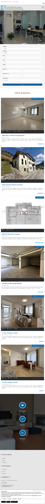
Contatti (4, 473)
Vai (22, 413)
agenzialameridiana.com (7, 486)
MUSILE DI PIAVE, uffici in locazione (11, 234)
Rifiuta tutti (8, 501)
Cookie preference (34, 495)
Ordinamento (5, 78)
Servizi (3, 471)
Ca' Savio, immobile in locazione (10, 333)
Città (4, 55)
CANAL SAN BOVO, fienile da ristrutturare (12, 185)
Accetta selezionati (14, 501)
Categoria (5, 51)
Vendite (4, 458)
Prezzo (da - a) (6, 73)
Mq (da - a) (5, 69)
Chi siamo (4, 469)
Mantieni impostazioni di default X (38, 490)
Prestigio (4, 462)
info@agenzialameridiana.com (7, 1)
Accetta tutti (3, 501)
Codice (4, 64)
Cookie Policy (3, 496)
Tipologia (4, 46)
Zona (4, 60)
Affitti (3, 460)
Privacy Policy (9, 496)
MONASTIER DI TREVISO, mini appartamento (13, 135)
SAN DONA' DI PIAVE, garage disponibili (11, 283)
